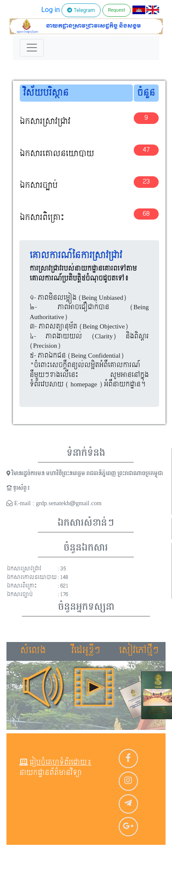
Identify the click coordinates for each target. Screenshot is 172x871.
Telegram (81, 10)
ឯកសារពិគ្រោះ (42, 218)
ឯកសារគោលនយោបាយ (57, 154)
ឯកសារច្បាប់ (39, 185)
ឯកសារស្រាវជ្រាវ (45, 122)
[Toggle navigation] (32, 48)
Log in (50, 10)
